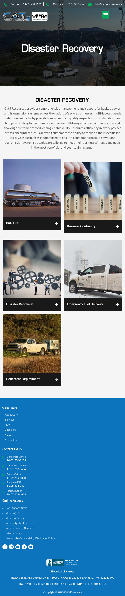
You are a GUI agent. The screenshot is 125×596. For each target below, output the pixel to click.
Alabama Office (15, 481)
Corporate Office (16, 456)
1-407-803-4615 (16, 494)
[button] (105, 15)
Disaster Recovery (19, 304)
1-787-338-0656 (16, 468)
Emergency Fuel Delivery (85, 304)
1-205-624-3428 (16, 485)
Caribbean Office (16, 465)
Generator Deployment (23, 379)
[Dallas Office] (3, 475)
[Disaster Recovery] (56, 304)
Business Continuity (81, 226)
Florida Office (14, 490)
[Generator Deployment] (56, 379)
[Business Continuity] (117, 226)
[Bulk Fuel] (56, 223)
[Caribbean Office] (3, 466)
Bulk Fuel (12, 223)
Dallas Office (14, 474)
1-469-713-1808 (16, 477)
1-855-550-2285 (16, 460)
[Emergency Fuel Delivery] (117, 304)
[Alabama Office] (3, 483)
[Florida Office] (3, 492)
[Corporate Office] (3, 457)
